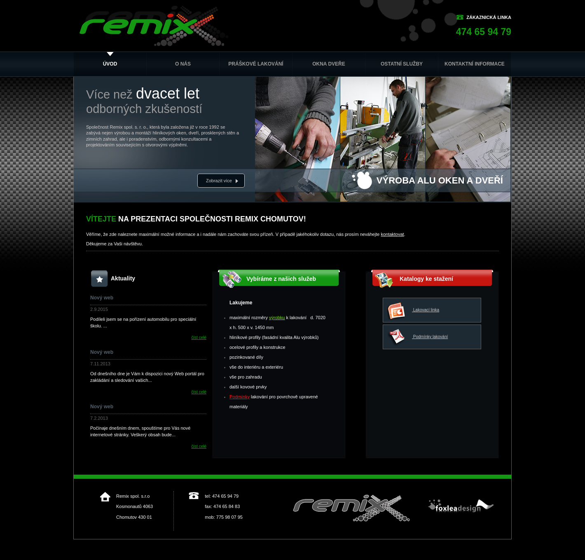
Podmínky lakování (417, 337)
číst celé (198, 337)
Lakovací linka (413, 310)
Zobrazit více (219, 180)
